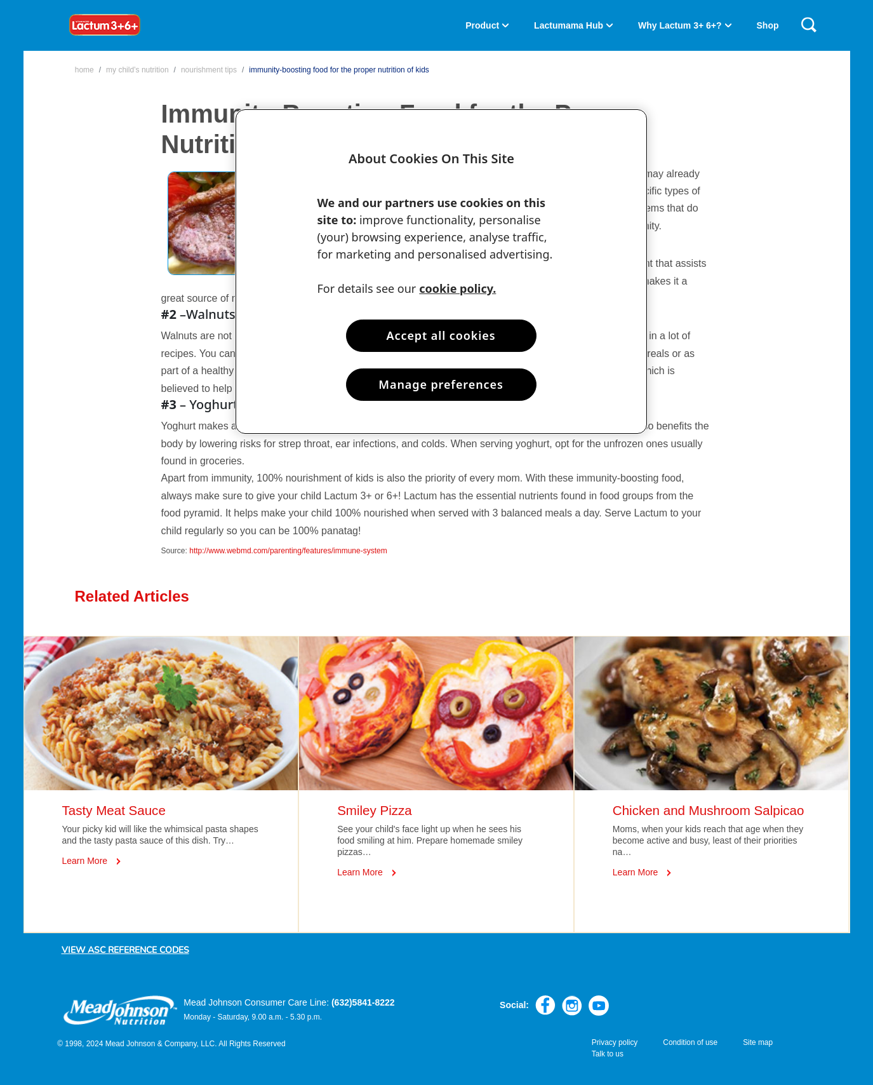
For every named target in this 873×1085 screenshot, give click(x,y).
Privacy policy (615, 1042)
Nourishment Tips (209, 69)
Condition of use (690, 1042)
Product (482, 25)
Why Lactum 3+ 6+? (679, 25)
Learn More (85, 861)
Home (84, 69)
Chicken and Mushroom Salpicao (708, 810)
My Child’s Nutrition (137, 69)
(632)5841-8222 (363, 1002)
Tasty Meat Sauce (114, 810)
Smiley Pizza (374, 810)
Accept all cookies (441, 335)
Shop (768, 25)
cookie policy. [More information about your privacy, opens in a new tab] (457, 288)
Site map (758, 1042)
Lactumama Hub (568, 25)
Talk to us (607, 1053)
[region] (441, 272)
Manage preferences (440, 384)
